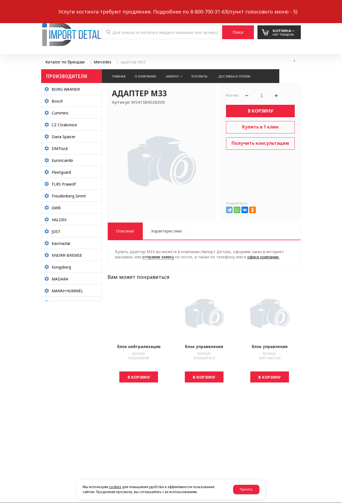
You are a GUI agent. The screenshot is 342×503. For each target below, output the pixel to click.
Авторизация (291, 7)
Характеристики (166, 231)
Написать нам (60, 7)
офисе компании (263, 256)
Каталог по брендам (65, 62)
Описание (125, 231)
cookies (115, 487)
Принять (246, 489)
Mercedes (102, 62)
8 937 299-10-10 (209, 7)
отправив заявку (158, 256)
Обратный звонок (102, 7)
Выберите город (141, 7)
